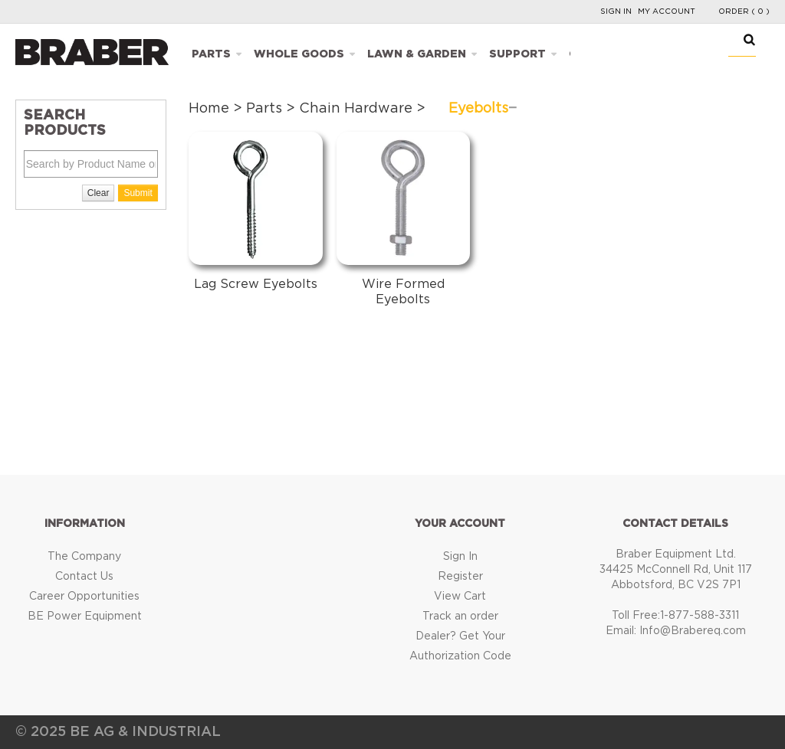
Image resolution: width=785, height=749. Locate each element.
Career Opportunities (84, 596)
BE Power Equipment (85, 616)
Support (517, 54)
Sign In (616, 11)
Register (460, 576)
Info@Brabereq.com (692, 631)
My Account (666, 11)
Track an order (460, 616)
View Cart (460, 596)
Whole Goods (299, 54)
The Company (84, 556)
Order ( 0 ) (744, 11)
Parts (211, 54)
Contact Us (84, 576)
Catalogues (608, 54)
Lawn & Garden (416, 54)
